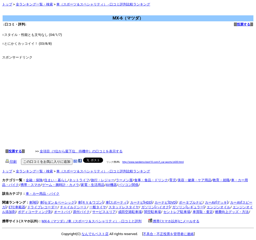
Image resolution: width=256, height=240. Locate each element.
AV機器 (111, 185)
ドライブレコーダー (42, 207)
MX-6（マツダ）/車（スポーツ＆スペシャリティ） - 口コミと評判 (92, 221)
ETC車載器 (17, 207)
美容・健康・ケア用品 (194, 180)
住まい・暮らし (56, 180)
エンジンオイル (218, 207)
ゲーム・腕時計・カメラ (60, 185)
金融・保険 (34, 180)
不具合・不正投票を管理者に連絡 (168, 234)
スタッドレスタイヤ (124, 207)
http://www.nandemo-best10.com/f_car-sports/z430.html (153, 161)
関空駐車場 (152, 212)
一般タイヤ (97, 207)
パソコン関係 (128, 185)
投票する (243, 24)
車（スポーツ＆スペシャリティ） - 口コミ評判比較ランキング (103, 4)
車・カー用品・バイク (42, 194)
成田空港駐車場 (130, 212)
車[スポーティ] (117, 202)
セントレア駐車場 (176, 212)
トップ (7, 4)
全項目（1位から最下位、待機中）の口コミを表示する (81, 151)
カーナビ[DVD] (165, 202)
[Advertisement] (96, 13)
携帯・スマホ (31, 185)
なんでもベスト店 (95, 234)
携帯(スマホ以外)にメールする (173, 221)
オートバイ (62, 212)
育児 (172, 180)
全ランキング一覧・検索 (34, 4)
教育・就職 (221, 180)
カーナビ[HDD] (141, 202)
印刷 (11, 162)
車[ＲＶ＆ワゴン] (90, 202)
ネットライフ (79, 180)
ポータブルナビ (191, 202)
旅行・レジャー (102, 180)
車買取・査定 (203, 212)
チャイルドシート (73, 207)
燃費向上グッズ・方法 (232, 212)
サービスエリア (104, 212)
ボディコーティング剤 (35, 212)
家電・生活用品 (92, 185)
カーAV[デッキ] (216, 202)
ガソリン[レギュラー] (188, 207)
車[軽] (33, 202)
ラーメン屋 (124, 180)
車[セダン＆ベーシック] (58, 202)
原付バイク (81, 212)
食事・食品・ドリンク (151, 180)
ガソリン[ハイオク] (155, 207)
